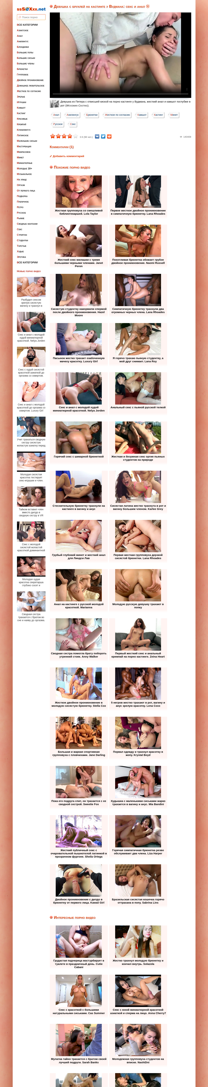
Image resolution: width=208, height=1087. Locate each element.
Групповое (22, 72)
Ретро (20, 204)
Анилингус (23, 38)
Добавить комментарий (68, 156)
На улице (22, 177)
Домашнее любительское (30, 83)
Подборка (22, 193)
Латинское (23, 132)
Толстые (21, 243)
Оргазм (21, 182)
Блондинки (23, 44)
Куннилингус (24, 127)
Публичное (23, 199)
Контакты (136, 1062)
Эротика (21, 254)
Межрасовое (24, 149)
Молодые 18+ (24, 166)
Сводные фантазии (27, 221)
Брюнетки (22, 66)
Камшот (21, 105)
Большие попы (25, 49)
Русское (21, 210)
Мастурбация (24, 143)
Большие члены (25, 61)
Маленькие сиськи (27, 138)
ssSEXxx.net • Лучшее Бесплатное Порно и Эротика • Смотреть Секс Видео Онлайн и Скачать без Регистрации (107, 1075)
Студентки (22, 237)
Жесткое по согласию (29, 88)
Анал (20, 33)
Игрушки (21, 99)
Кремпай (21, 121)
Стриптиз (22, 232)
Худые (20, 248)
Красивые (22, 116)
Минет (20, 155)
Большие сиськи (26, 55)
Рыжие (20, 215)
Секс (19, 226)
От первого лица (26, 188)
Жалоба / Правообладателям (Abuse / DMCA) (95, 1062)
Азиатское (22, 27)
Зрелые (21, 94)
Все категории (27, 22)
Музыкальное (24, 171)
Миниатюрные (24, 160)
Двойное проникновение (30, 77)
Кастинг (21, 110)
